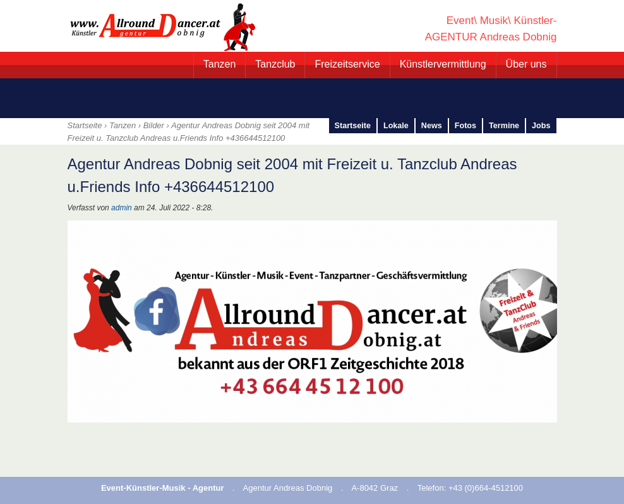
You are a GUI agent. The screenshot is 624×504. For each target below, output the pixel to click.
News (431, 125)
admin (121, 207)
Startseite (353, 125)
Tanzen (219, 64)
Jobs (541, 125)
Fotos (465, 125)
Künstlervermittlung (443, 64)
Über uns (526, 64)
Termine (504, 125)
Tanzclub (275, 64)
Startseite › (88, 125)
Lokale (396, 125)
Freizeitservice (347, 64)
